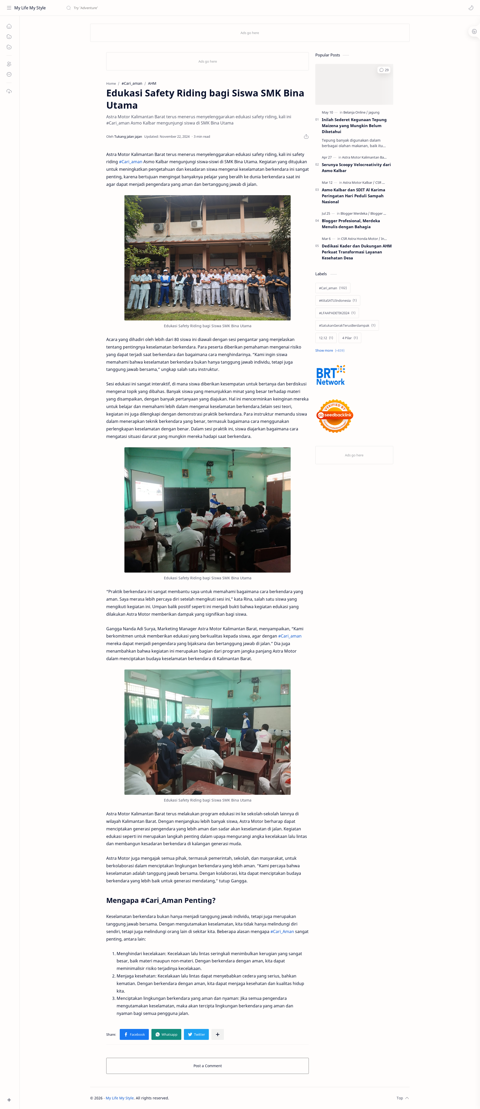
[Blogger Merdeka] (355, 213)
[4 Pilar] (350, 338)
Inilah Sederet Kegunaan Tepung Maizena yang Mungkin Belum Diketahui (354, 125)
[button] (471, 8)
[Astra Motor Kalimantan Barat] (366, 157)
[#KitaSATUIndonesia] (337, 300)
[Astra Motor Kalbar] (359, 182)
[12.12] (326, 338)
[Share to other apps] (217, 1034)
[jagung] (374, 112)
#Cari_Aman (282, 931)
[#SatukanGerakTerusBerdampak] (347, 325)
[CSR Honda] (384, 182)
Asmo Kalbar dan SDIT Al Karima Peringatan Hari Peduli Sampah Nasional (353, 195)
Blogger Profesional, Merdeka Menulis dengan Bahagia (351, 223)
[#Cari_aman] (332, 288)
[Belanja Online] (355, 112)
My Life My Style (30, 8)
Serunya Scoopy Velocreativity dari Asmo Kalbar (356, 167)
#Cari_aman (130, 162)
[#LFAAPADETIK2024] (337, 313)
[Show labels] (330, 350)
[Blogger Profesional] (385, 213)
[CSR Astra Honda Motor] (360, 238)
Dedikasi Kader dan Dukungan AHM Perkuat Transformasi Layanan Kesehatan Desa (357, 251)
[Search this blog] (108, 7)
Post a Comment (208, 1065)
